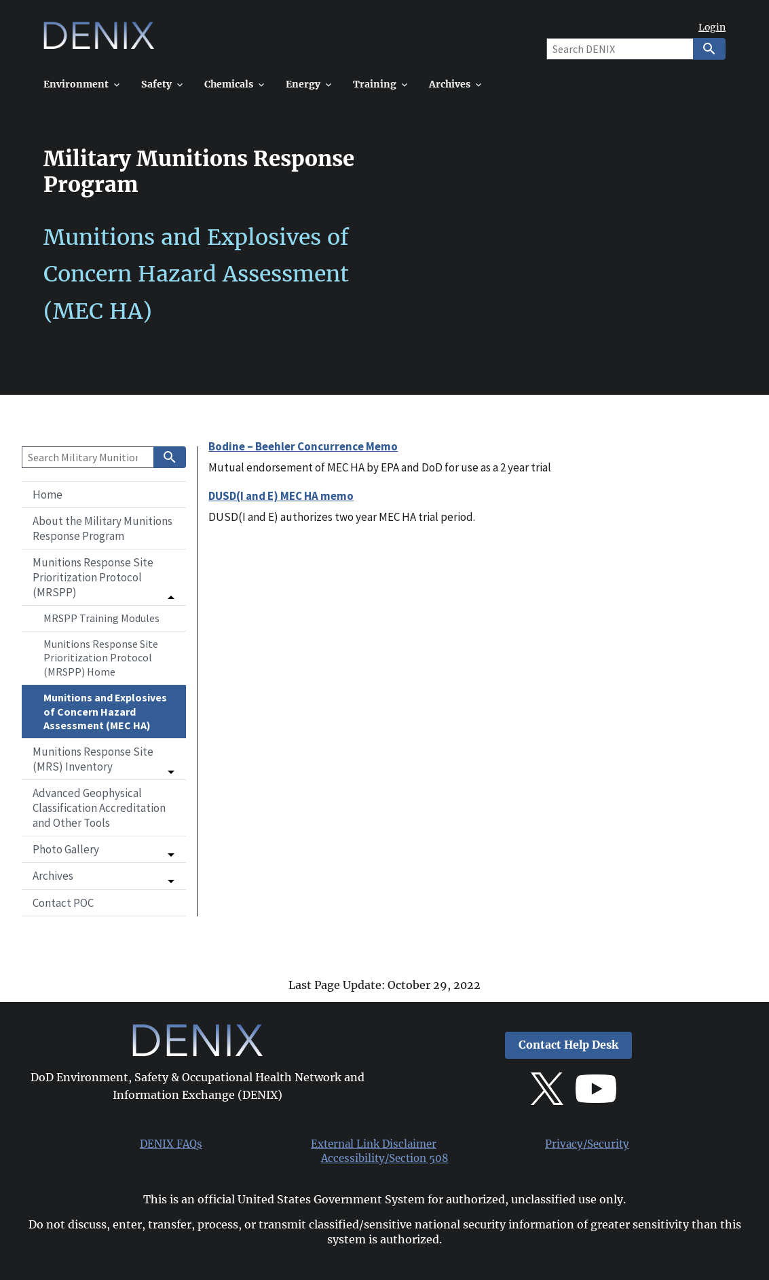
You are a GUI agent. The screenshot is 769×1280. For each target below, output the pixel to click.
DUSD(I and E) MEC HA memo (281, 495)
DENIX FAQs (171, 1144)
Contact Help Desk (568, 1045)
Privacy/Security (587, 1144)
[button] (104, 577)
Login (712, 27)
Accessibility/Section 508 (385, 1158)
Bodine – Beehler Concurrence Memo (303, 446)
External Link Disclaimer (373, 1144)
